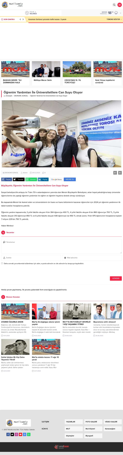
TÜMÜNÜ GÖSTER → (114, 19)
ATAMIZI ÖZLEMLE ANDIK (12, 322)
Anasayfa (8, 96)
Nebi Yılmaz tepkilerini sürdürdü (105, 81)
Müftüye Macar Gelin (43, 80)
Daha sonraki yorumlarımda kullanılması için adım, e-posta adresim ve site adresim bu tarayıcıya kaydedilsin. (44, 264)
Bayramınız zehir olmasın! (104, 322)
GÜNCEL (25, 96)
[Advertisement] (61, 41)
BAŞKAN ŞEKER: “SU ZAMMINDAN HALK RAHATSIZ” (12, 82)
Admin (25, 173)
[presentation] (17, 271)
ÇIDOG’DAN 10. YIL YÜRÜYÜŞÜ (73, 81)
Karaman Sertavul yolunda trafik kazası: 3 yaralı (47, 19)
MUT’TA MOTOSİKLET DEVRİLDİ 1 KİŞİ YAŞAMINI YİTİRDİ (76, 323)
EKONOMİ (17, 96)
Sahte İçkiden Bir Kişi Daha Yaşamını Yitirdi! (13, 358)
